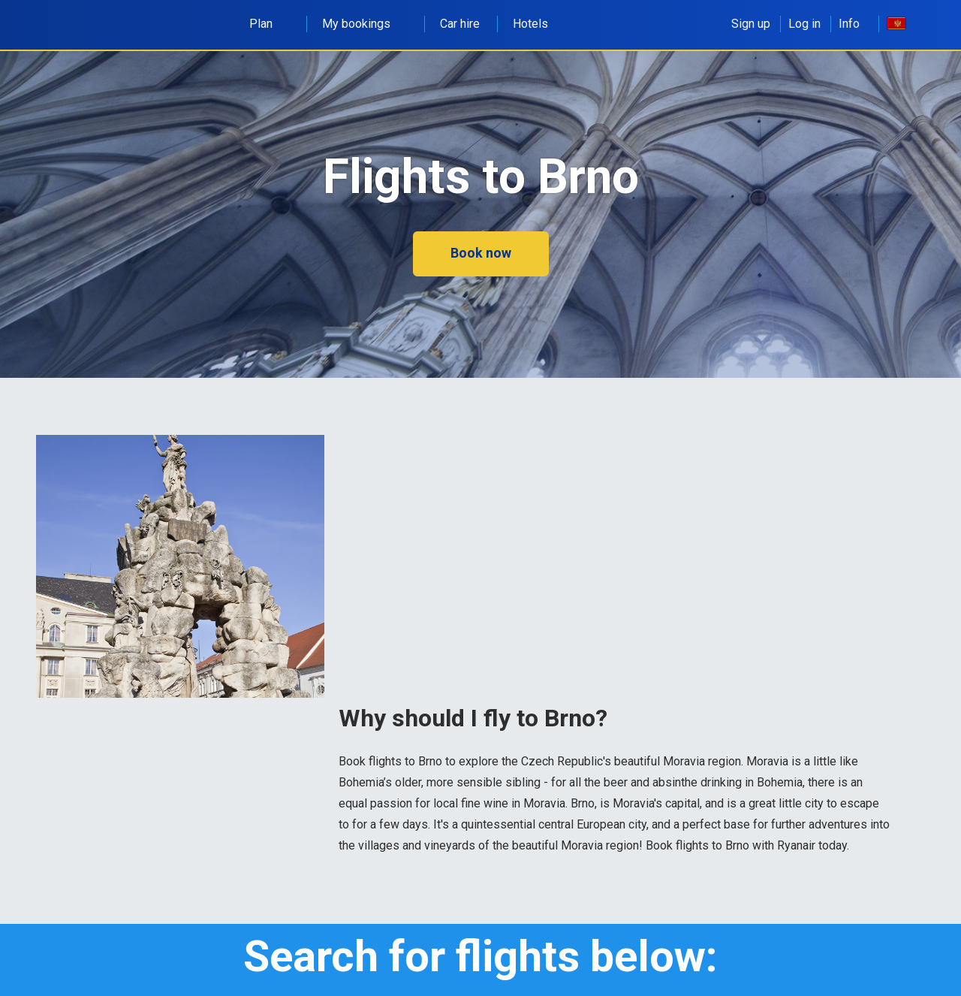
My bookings (364, 24)
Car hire (460, 24)
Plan (269, 24)
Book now (480, 253)
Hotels (530, 24)
